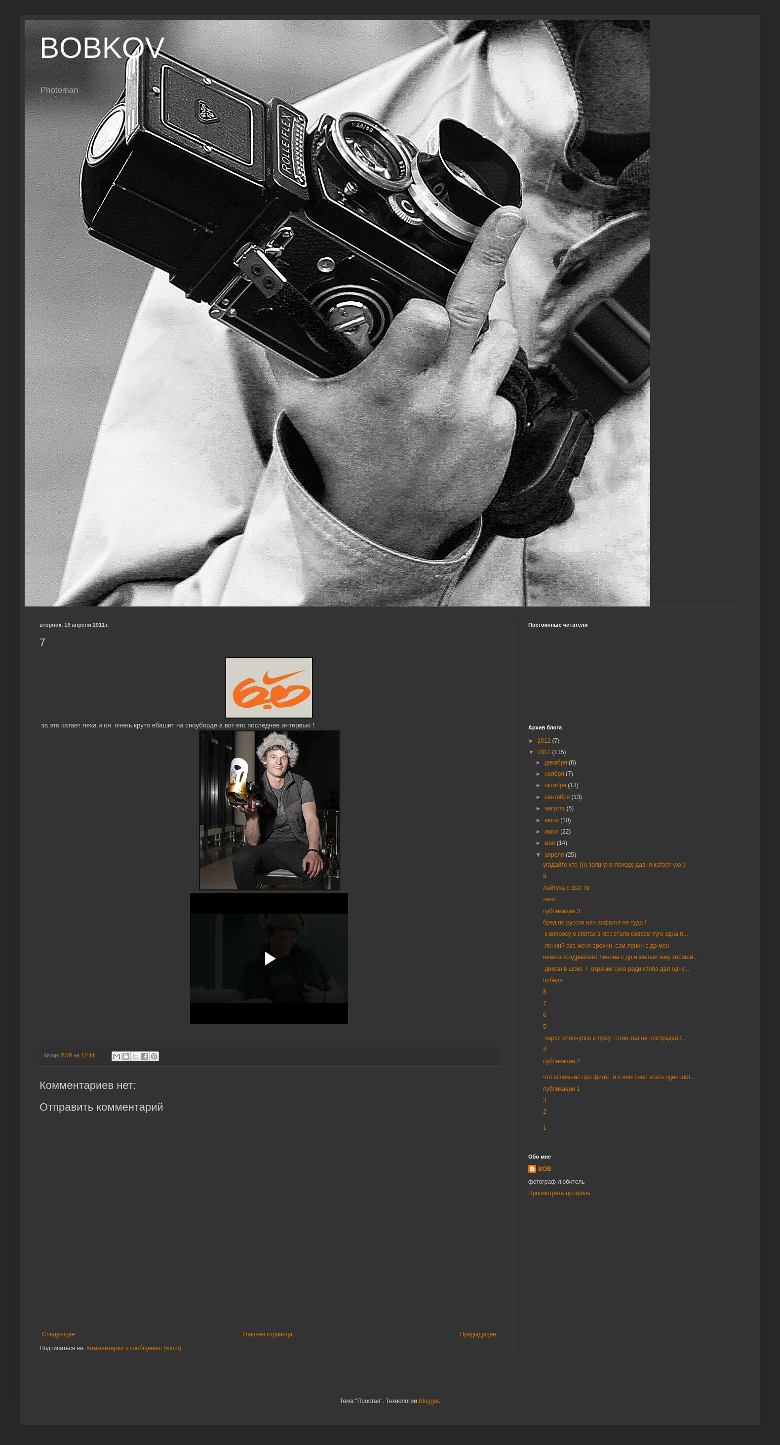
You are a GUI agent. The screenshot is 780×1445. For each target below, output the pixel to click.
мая (551, 843)
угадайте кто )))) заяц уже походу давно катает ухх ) (614, 864)
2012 (545, 740)
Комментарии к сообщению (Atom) (133, 1348)
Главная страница (268, 1334)
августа (556, 808)
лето (549, 899)
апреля (555, 854)
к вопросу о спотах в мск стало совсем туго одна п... (615, 933)
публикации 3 (561, 911)
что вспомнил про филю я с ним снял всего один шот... (619, 1077)
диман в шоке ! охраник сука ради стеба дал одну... (616, 968)
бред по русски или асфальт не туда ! (594, 922)
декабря (557, 762)
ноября (555, 773)
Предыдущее (478, 1334)
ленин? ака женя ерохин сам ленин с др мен (606, 945)
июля (552, 820)
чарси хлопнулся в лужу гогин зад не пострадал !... (615, 1038)
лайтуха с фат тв (566, 887)
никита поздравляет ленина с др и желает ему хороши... (620, 957)
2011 (545, 752)
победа (553, 980)
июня (552, 831)
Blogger (429, 1401)
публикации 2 (561, 1061)
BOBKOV (101, 47)
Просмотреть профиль (559, 1193)
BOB (544, 1168)
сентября (558, 797)
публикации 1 (561, 1088)
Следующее (58, 1334)
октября (556, 785)
